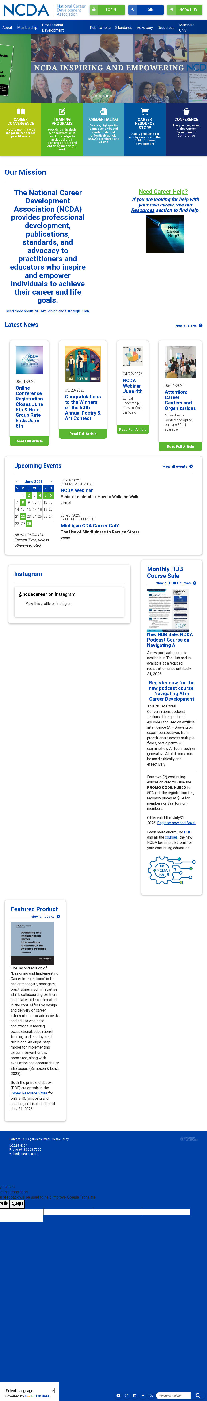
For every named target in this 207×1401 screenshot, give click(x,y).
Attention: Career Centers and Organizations (180, 400)
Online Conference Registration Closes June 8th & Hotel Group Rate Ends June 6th (29, 407)
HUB (187, 832)
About (7, 27)
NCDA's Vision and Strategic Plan (61, 311)
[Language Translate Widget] (30, 1390)
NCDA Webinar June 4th (133, 385)
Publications (100, 27)
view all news (188, 325)
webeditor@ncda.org (23, 1154)
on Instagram (47, 594)
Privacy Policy (60, 1139)
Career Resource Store (29, 1093)
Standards (123, 27)
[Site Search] (173, 1395)
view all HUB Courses (176, 583)
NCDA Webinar (77, 490)
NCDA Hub (182, 10)
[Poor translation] (17, 1204)
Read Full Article (29, 441)
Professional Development (53, 27)
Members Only (186, 27)
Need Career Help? (163, 191)
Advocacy (145, 27)
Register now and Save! (176, 822)
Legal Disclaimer (37, 1139)
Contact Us (16, 1139)
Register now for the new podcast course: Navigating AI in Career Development (172, 691)
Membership (27, 27)
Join (140, 10)
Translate (37, 1396)
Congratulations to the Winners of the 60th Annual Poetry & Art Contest (83, 407)
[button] (12, 69)
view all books (45, 916)
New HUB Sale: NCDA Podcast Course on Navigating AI (170, 639)
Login (103, 10)
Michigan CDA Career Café (90, 526)
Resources (165, 27)
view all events (178, 466)
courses (171, 837)
